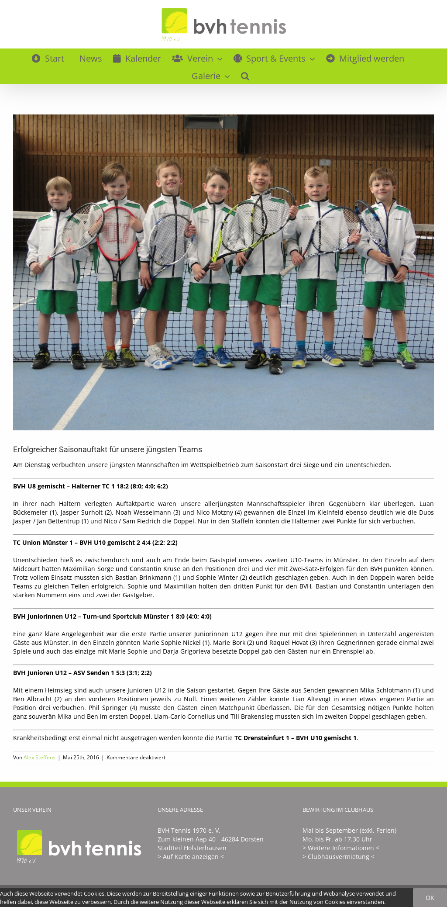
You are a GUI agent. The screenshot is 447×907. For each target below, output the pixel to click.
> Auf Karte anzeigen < (191, 856)
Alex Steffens (39, 757)
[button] (245, 74)
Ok (430, 897)
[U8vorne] (223, 272)
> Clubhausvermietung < (339, 856)
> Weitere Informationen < (341, 848)
